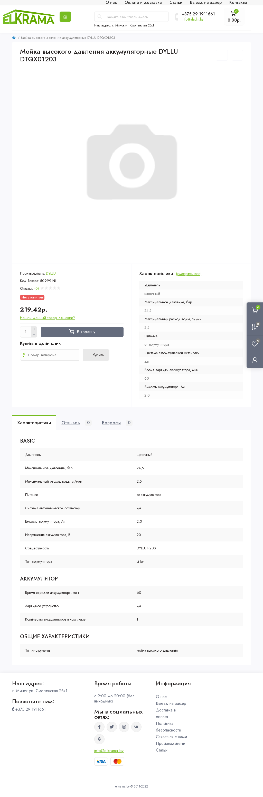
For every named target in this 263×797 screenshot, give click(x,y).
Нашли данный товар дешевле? (47, 318)
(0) (36, 288)
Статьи (161, 750)
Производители (170, 743)
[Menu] (65, 17)
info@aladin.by (192, 19)
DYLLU (51, 273)
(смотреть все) (189, 274)
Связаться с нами (171, 737)
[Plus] (34, 329)
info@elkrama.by (109, 751)
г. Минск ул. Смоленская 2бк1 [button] (133, 25)
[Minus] (34, 335)
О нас (161, 697)
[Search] (100, 17)
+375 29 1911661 (198, 14)
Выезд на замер (171, 703)
